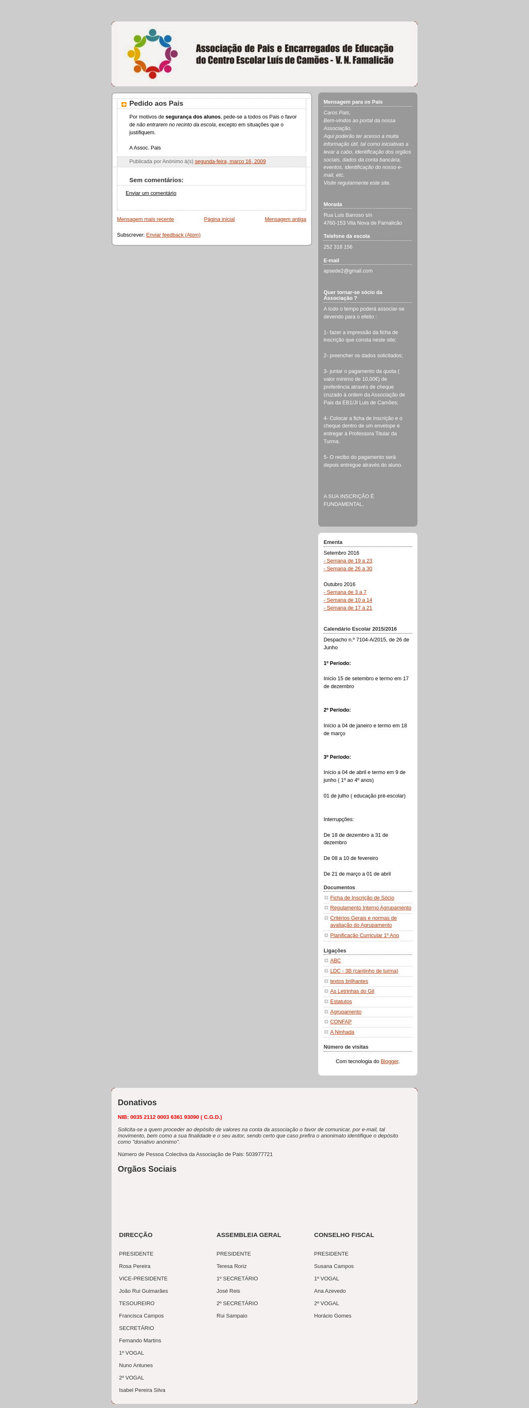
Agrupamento (346, 1012)
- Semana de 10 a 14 (348, 600)
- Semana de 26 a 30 (348, 569)
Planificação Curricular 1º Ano (364, 935)
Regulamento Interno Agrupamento (370, 908)
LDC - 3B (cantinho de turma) (364, 971)
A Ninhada (342, 1032)
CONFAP (341, 1022)
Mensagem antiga (285, 219)
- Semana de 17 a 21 (348, 608)
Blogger (389, 1061)
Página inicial (219, 219)
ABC (335, 961)
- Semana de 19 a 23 (348, 561)
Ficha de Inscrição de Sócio (362, 898)
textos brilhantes (349, 981)
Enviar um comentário (151, 193)
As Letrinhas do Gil (352, 991)
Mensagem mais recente (145, 219)
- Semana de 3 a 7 (345, 592)
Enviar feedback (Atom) (173, 235)
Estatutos (341, 1001)
